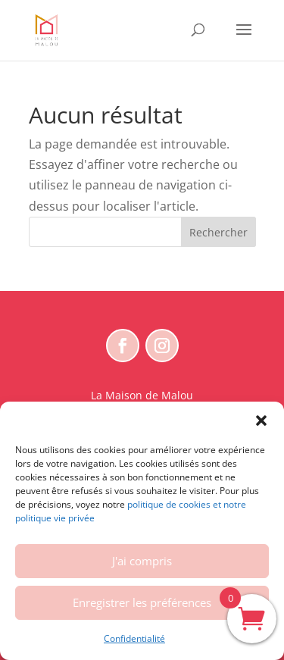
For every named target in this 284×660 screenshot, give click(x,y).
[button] (261, 420)
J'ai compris (142, 560)
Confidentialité (134, 638)
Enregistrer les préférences (142, 602)
